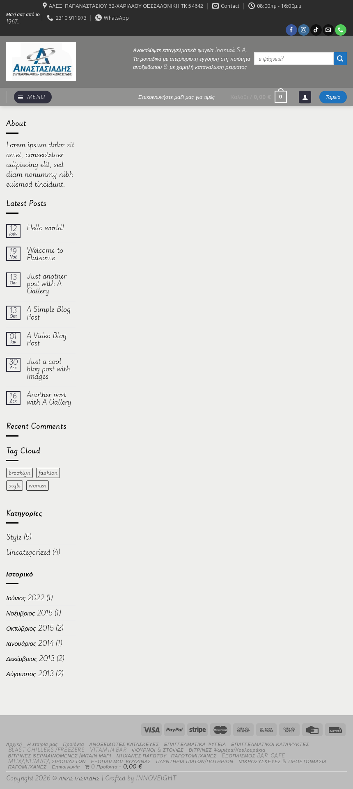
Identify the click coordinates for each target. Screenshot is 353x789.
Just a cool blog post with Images (48, 369)
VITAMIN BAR (108, 749)
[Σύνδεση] (305, 97)
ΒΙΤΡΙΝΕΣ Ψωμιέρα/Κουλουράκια (227, 749)
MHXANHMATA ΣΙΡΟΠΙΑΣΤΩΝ (47, 761)
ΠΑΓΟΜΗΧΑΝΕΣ (27, 766)
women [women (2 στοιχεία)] (37, 485)
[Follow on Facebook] (291, 30)
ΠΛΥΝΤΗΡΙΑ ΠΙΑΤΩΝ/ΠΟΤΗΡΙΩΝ (194, 761)
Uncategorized (28, 552)
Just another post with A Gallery (46, 283)
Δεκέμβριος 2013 (30, 658)
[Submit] (340, 58)
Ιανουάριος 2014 (30, 643)
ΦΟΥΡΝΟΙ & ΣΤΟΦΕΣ (157, 749)
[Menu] (33, 97)
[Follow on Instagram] (303, 30)
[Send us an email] (328, 30)
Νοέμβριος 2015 (29, 613)
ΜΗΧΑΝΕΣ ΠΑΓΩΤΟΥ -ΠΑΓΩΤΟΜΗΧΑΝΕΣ (167, 755)
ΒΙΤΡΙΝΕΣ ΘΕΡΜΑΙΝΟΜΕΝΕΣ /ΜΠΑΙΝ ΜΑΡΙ (60, 755)
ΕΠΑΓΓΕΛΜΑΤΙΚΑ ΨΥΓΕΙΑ (195, 744)
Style (14, 537)
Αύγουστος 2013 (30, 673)
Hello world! (45, 227)
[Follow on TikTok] (315, 30)
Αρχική (14, 744)
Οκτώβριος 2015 (30, 628)
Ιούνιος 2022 (25, 597)
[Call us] (340, 30)
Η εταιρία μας (42, 744)
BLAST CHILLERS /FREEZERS (46, 749)
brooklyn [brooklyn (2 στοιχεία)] (19, 473)
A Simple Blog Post (49, 313)
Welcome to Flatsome (45, 254)
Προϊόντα (73, 744)
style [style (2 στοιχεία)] (15, 485)
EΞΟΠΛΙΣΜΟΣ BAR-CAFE (253, 755)
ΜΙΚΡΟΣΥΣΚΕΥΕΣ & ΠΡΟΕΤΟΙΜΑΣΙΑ (282, 761)
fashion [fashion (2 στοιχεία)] (48, 473)
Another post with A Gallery (49, 398)
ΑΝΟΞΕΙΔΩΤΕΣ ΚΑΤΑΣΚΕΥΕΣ (124, 744)
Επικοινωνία (66, 766)
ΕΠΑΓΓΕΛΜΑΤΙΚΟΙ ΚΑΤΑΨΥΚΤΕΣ (270, 744)
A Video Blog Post (46, 339)
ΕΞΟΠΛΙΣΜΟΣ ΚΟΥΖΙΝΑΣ (121, 761)
